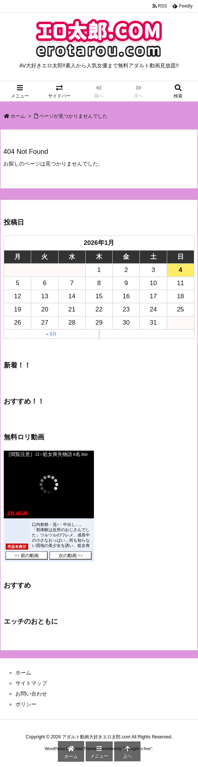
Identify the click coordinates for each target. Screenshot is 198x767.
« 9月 (51, 334)
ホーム (18, 116)
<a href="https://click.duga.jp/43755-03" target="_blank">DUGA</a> (49, 506)
